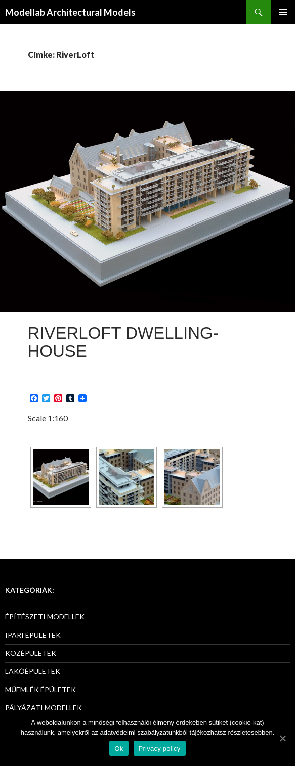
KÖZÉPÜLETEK (30, 653)
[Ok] (282, 738)
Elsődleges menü (283, 12)
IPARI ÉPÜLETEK (33, 634)
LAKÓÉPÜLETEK (32, 671)
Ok (118, 748)
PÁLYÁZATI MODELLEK (43, 707)
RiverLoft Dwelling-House (123, 342)
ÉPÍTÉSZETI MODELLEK (45, 616)
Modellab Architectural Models (70, 12)
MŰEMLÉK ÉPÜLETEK (40, 689)
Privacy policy (160, 748)
